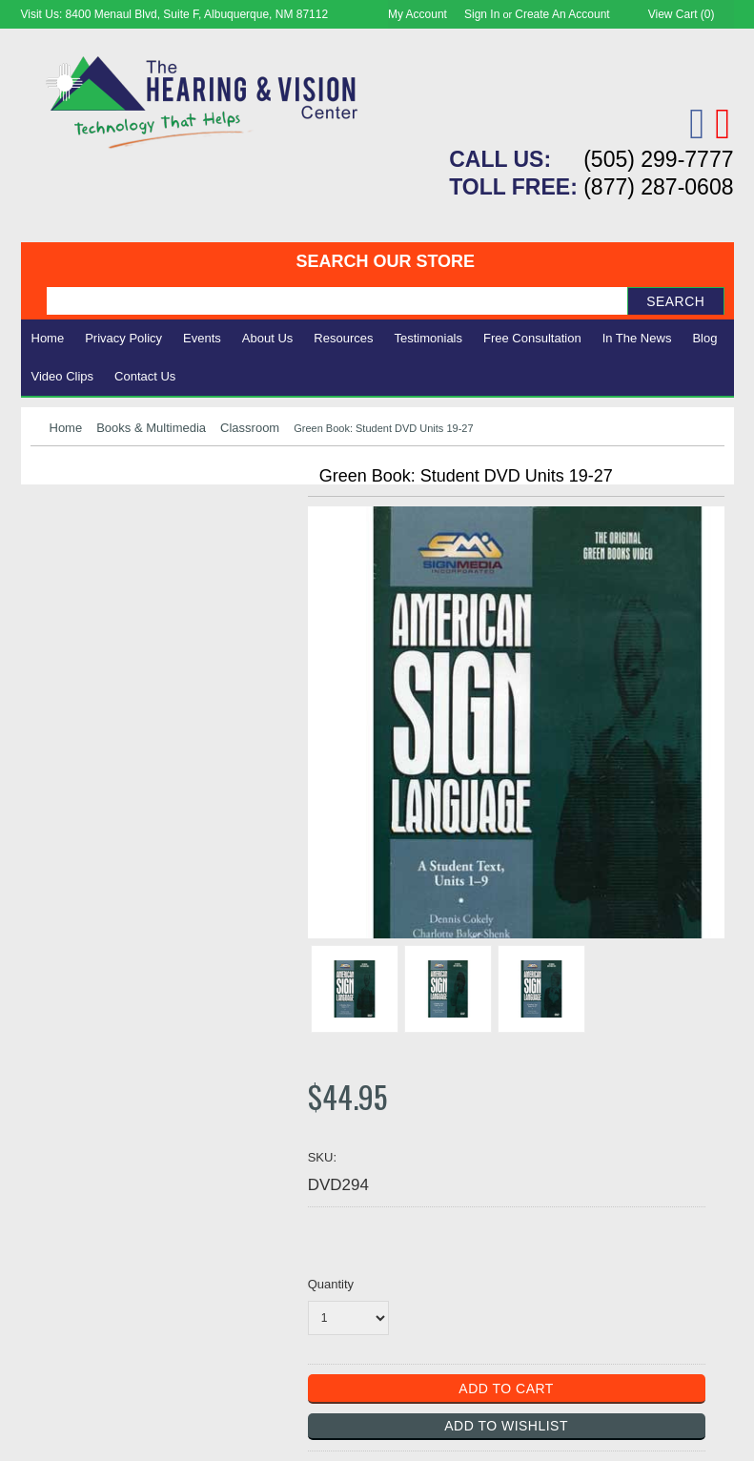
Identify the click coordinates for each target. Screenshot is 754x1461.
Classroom (249, 428)
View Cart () (681, 14)
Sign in (481, 14)
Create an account (562, 14)
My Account (417, 14)
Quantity (331, 1284)
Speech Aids (76, 569)
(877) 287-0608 (658, 187)
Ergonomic (69, 590)
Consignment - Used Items (126, 633)
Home (48, 338)
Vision (52, 527)
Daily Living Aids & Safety (122, 548)
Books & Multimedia (151, 428)
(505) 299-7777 (658, 159)
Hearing (59, 506)
